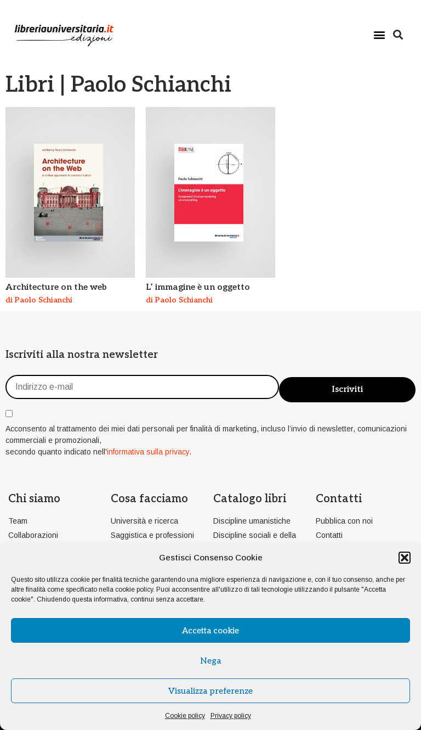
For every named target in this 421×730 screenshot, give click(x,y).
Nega (210, 661)
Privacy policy (230, 716)
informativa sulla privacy (148, 451)
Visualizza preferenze (210, 691)
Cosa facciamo (149, 499)
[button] (404, 557)
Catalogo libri (249, 499)
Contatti (339, 499)
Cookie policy (185, 716)
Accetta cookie (210, 631)
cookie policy (134, 589)
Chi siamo (34, 499)
